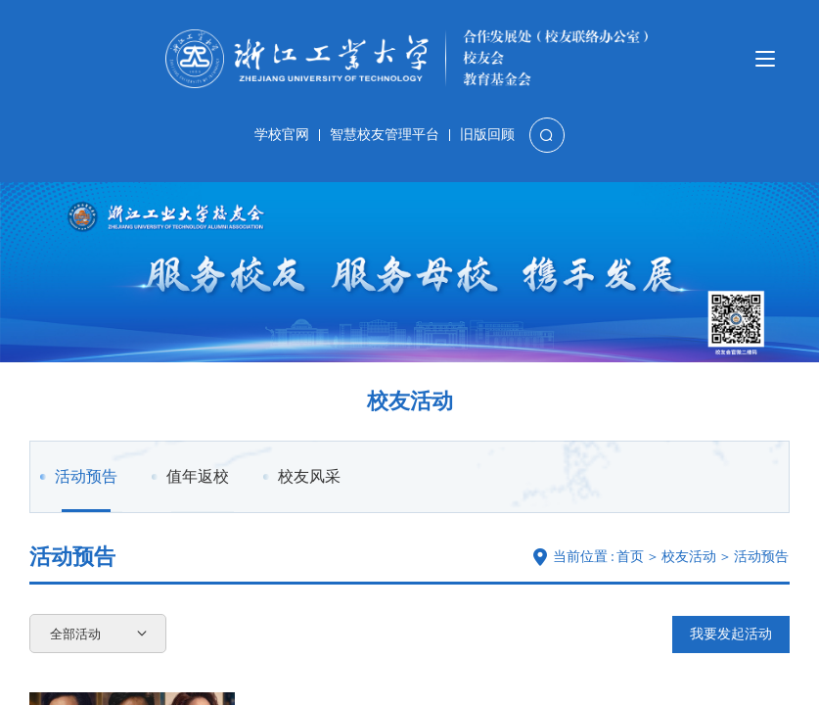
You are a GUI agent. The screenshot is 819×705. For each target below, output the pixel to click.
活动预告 (86, 490)
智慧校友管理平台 (384, 134)
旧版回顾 (487, 134)
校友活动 (688, 556)
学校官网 (281, 134)
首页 (630, 556)
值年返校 (197, 476)
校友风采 (309, 476)
